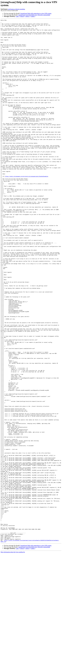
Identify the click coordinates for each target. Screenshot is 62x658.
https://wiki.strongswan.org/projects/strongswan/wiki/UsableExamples (26, 208)
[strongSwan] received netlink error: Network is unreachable (34, 15)
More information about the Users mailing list (13, 656)
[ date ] (17, 16)
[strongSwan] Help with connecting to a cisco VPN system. (36, 13)
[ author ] (32, 16)
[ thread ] (22, 16)
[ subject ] (27, 16)
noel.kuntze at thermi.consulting (16, 9)
